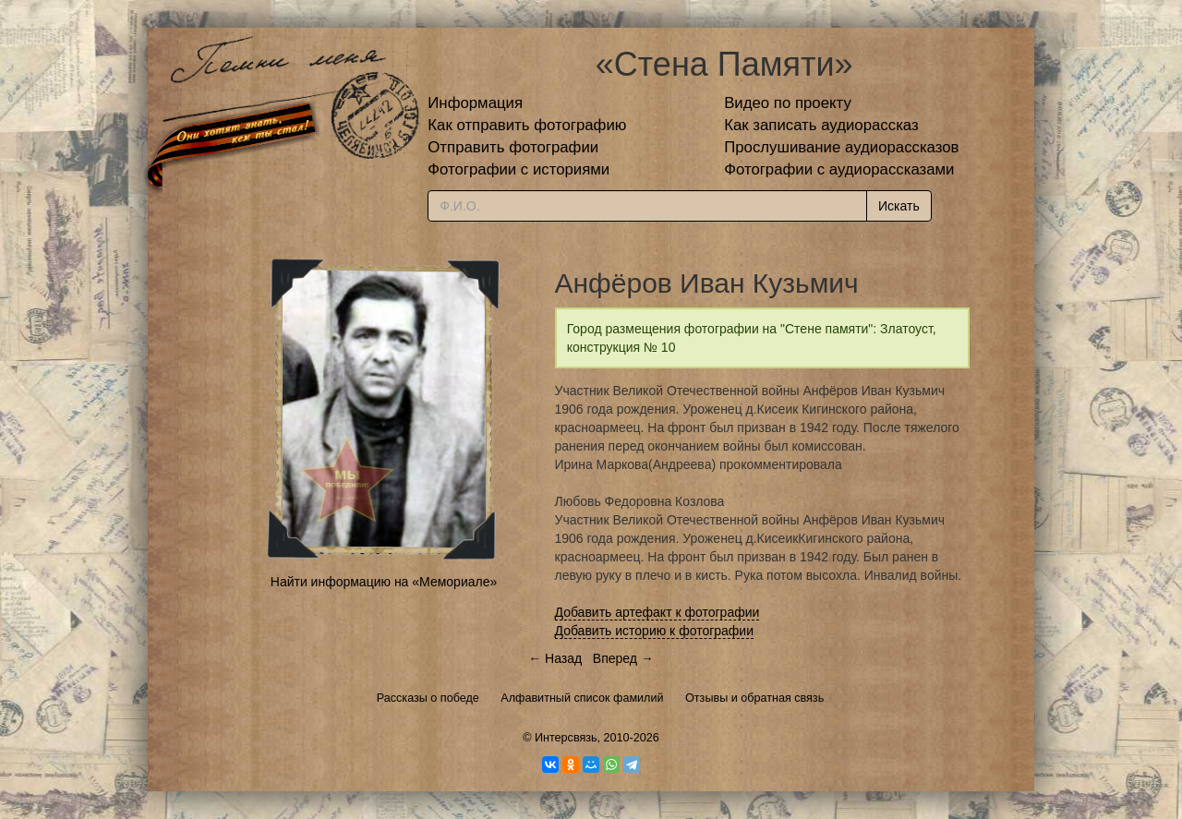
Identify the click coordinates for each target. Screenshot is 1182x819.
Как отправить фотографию (527, 125)
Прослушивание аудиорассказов (841, 147)
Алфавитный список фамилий (582, 698)
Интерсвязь (566, 737)
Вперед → (623, 658)
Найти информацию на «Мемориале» (384, 581)
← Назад (555, 658)
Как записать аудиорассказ (821, 125)
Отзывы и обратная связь (754, 698)
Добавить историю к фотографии (654, 630)
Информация (475, 103)
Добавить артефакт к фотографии (657, 612)
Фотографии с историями (518, 169)
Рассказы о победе (428, 698)
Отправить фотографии (513, 147)
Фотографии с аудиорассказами (839, 169)
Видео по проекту (787, 103)
